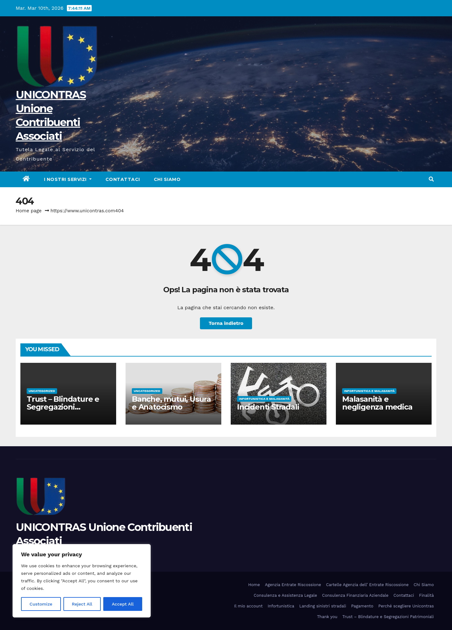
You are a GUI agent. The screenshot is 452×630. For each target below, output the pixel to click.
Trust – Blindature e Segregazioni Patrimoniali (63, 406)
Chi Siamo (167, 179)
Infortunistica (281, 606)
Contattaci (122, 179)
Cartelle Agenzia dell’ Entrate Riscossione (367, 584)
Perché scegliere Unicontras (406, 606)
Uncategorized (42, 391)
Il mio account (248, 606)
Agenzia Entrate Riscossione (293, 584)
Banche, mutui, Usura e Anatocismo (171, 402)
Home (254, 584)
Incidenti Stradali (268, 406)
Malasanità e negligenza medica (377, 402)
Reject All (82, 603)
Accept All (123, 603)
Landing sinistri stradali (322, 606)
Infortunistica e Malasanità (264, 398)
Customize (41, 603)
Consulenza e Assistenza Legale (285, 595)
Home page (29, 211)
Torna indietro (226, 323)
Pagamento (362, 606)
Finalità (426, 595)
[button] (431, 179)
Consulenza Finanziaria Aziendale (355, 595)
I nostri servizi (68, 179)
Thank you (327, 616)
